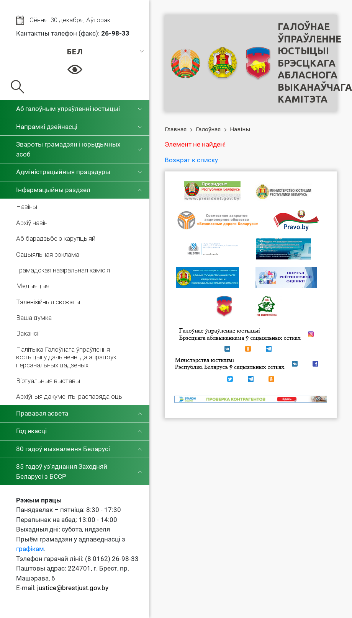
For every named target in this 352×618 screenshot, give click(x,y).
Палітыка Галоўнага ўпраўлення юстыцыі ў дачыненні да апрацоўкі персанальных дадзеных (67, 357)
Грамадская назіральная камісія (63, 270)
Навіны (26, 206)
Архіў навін (31, 223)
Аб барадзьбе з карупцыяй (55, 238)
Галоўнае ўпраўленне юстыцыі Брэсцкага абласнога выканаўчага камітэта (315, 62)
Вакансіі (27, 333)
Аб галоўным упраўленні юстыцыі (68, 109)
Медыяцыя (32, 286)
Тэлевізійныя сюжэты (48, 302)
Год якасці (31, 431)
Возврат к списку (191, 160)
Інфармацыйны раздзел (53, 190)
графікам (30, 549)
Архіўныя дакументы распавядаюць (69, 396)
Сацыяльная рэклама (47, 254)
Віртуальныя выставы (48, 381)
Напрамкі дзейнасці (46, 126)
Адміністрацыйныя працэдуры (63, 172)
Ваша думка (34, 317)
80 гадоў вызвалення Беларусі (63, 449)
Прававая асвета (42, 413)
